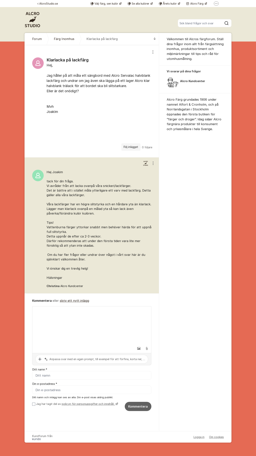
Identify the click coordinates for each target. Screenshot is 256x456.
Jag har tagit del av (76, 404)
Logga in (199, 437)
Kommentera (138, 406)
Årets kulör (168, 3)
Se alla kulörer (139, 3)
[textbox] (91, 325)
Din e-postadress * (44, 384)
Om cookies (216, 437)
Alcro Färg (195, 3)
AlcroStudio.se (47, 3)
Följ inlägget (131, 146)
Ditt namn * (39, 369)
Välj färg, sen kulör (104, 3)
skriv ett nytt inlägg (74, 301)
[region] (92, 101)
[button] (138, 348)
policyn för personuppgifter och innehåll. (88, 404)
